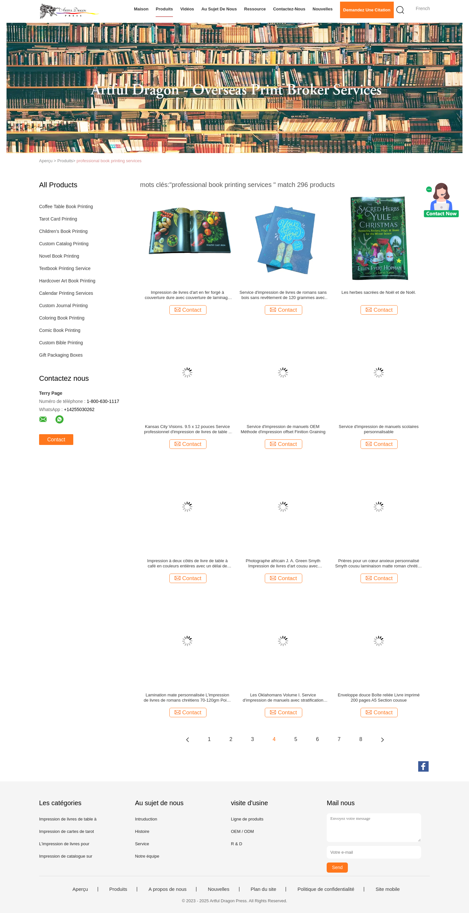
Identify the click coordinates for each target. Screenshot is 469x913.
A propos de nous (168, 889)
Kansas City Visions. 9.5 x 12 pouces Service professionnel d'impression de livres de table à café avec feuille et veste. (187, 429)
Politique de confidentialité (325, 889)
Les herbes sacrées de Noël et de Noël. (379, 292)
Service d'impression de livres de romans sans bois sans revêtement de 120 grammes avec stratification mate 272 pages (283, 295)
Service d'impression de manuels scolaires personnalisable (379, 429)
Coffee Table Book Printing (66, 206)
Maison (141, 9)
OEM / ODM (242, 831)
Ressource (255, 9)
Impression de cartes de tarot (66, 831)
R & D (236, 843)
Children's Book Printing (63, 231)
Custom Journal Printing (63, 305)
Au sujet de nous (219, 9)
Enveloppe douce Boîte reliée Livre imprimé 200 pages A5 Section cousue (378, 697)
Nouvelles (323, 9)
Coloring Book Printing (61, 318)
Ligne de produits (247, 819)
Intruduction (146, 819)
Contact (56, 439)
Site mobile (388, 889)
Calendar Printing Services (66, 293)
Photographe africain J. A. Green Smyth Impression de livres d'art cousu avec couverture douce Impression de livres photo (283, 563)
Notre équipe (147, 856)
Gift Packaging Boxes (61, 355)
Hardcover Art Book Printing (67, 280)
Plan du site (263, 889)
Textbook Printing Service (65, 268)
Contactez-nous (289, 9)
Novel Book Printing (59, 256)
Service (142, 843)
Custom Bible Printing (61, 342)
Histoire (142, 831)
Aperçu (80, 889)
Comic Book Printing (59, 330)
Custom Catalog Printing (64, 243)
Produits (164, 9)
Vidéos (187, 9)
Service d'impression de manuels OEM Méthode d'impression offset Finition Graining (283, 429)
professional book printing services (109, 160)
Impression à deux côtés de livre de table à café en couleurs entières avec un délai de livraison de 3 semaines (187, 563)
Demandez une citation (367, 9)
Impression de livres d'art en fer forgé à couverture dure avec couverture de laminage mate (187, 295)
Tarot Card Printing (58, 218)
